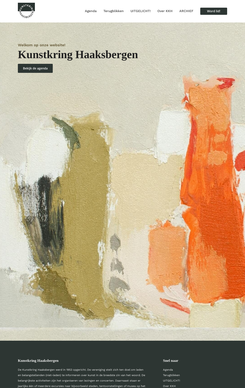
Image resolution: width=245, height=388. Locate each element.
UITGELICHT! (171, 380)
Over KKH (169, 386)
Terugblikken (171, 375)
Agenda (168, 369)
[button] (213, 11)
